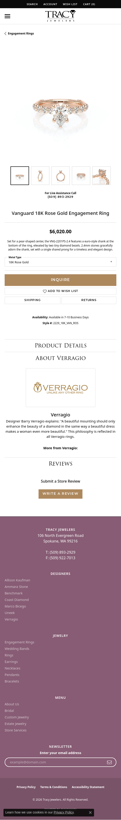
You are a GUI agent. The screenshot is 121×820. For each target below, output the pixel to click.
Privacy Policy (26, 787)
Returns (89, 300)
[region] (60, 106)
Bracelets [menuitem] (12, 681)
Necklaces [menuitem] (12, 668)
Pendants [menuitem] (12, 674)
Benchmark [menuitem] (14, 593)
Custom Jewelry (17, 717)
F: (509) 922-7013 (60, 557)
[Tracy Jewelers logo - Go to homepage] (60, 16)
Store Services (15, 730)
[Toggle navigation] (7, 16)
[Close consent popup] (90, 812)
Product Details (61, 345)
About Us (12, 704)
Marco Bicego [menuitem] (15, 606)
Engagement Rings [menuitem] (19, 642)
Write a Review (60, 494)
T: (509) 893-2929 (60, 552)
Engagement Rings (21, 33)
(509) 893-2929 (60, 197)
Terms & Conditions (53, 787)
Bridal (9, 710)
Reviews (60, 463)
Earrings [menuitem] (11, 661)
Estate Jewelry (15, 723)
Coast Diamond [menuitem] (17, 599)
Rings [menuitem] (9, 655)
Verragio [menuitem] (11, 619)
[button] (32, 4)
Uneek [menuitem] (10, 613)
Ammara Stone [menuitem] (16, 586)
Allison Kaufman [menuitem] (17, 580)
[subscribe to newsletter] (109, 762)
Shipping (32, 300)
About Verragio (61, 358)
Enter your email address (60, 753)
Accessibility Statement (88, 787)
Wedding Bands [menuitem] (17, 648)
